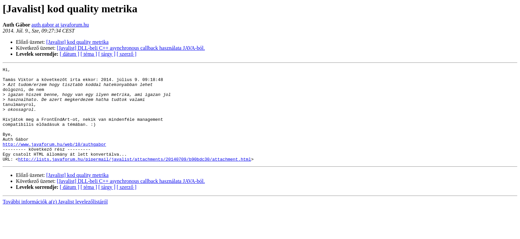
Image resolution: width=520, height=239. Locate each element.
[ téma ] (89, 54)
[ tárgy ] (106, 54)
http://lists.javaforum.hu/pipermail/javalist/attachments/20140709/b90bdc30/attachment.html (134, 178)
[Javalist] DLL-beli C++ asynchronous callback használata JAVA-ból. (131, 48)
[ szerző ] (127, 54)
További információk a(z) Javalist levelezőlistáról (55, 220)
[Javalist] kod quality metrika (77, 42)
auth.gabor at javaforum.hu (60, 25)
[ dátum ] (69, 54)
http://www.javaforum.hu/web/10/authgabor (54, 160)
